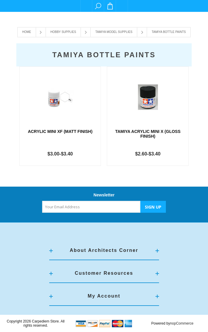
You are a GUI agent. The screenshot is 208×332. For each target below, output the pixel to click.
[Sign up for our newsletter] (91, 207)
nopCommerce (181, 323)
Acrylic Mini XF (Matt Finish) (60, 131)
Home (26, 32)
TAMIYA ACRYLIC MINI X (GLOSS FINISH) (147, 134)
